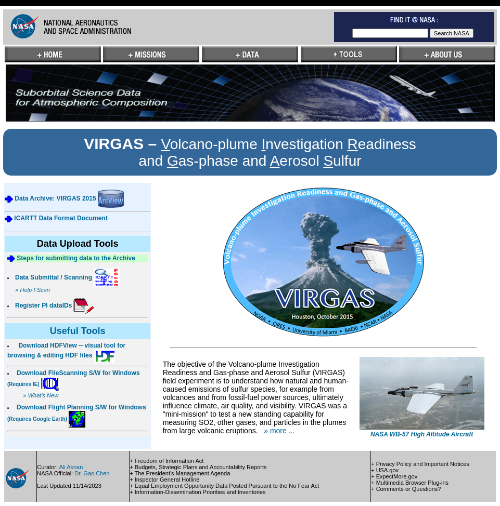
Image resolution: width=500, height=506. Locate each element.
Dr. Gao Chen (91, 473)
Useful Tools (78, 331)
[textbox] (390, 33)
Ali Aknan (71, 467)
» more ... (279, 431)
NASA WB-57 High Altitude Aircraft (421, 434)
